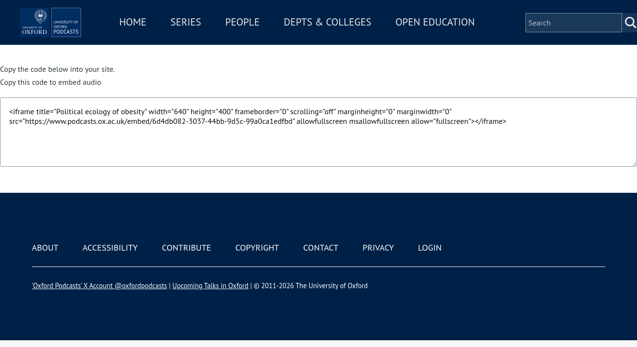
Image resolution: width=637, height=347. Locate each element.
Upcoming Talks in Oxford (210, 285)
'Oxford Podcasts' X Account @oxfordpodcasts (99, 285)
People (287, 28)
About (45, 247)
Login (430, 247)
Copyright (257, 247)
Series (230, 28)
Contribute (186, 247)
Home (177, 28)
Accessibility (110, 247)
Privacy (378, 247)
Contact (320, 247)
